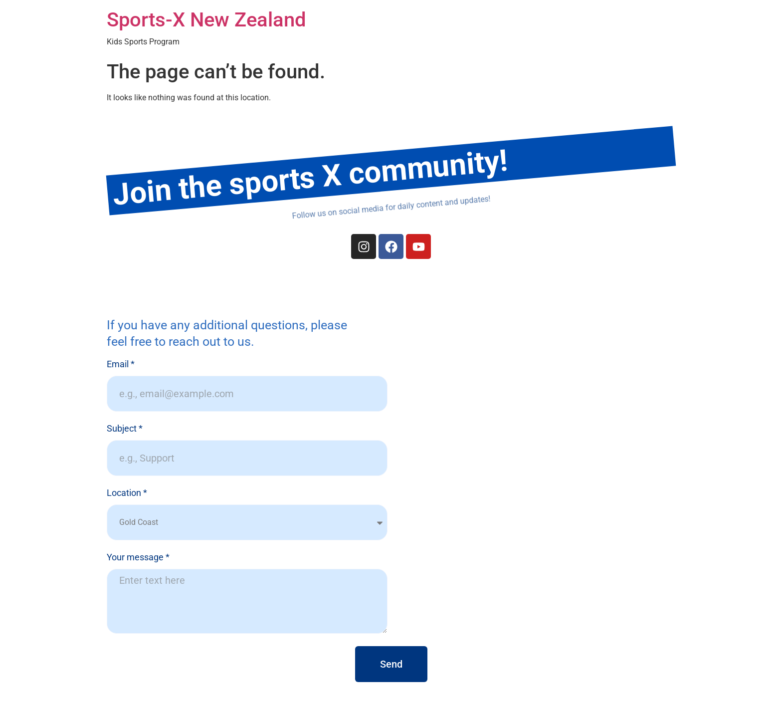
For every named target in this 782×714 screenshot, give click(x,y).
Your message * (138, 557)
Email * (121, 364)
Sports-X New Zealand (206, 19)
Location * (127, 493)
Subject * (125, 429)
